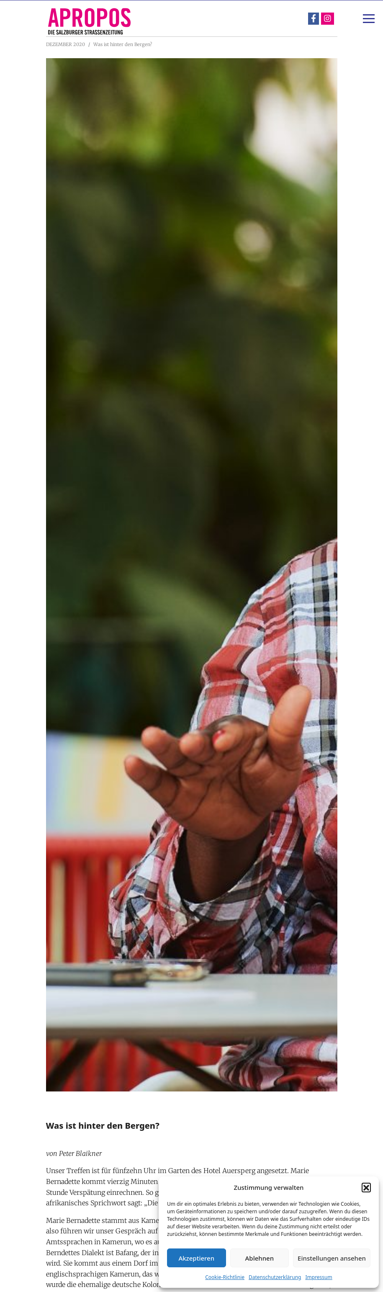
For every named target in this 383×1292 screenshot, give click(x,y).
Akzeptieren (196, 1258)
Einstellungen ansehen (332, 1258)
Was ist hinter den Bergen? (122, 44)
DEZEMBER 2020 (65, 44)
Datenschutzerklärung (275, 1277)
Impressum (318, 1277)
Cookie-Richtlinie (224, 1277)
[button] (366, 1187)
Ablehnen (259, 1258)
